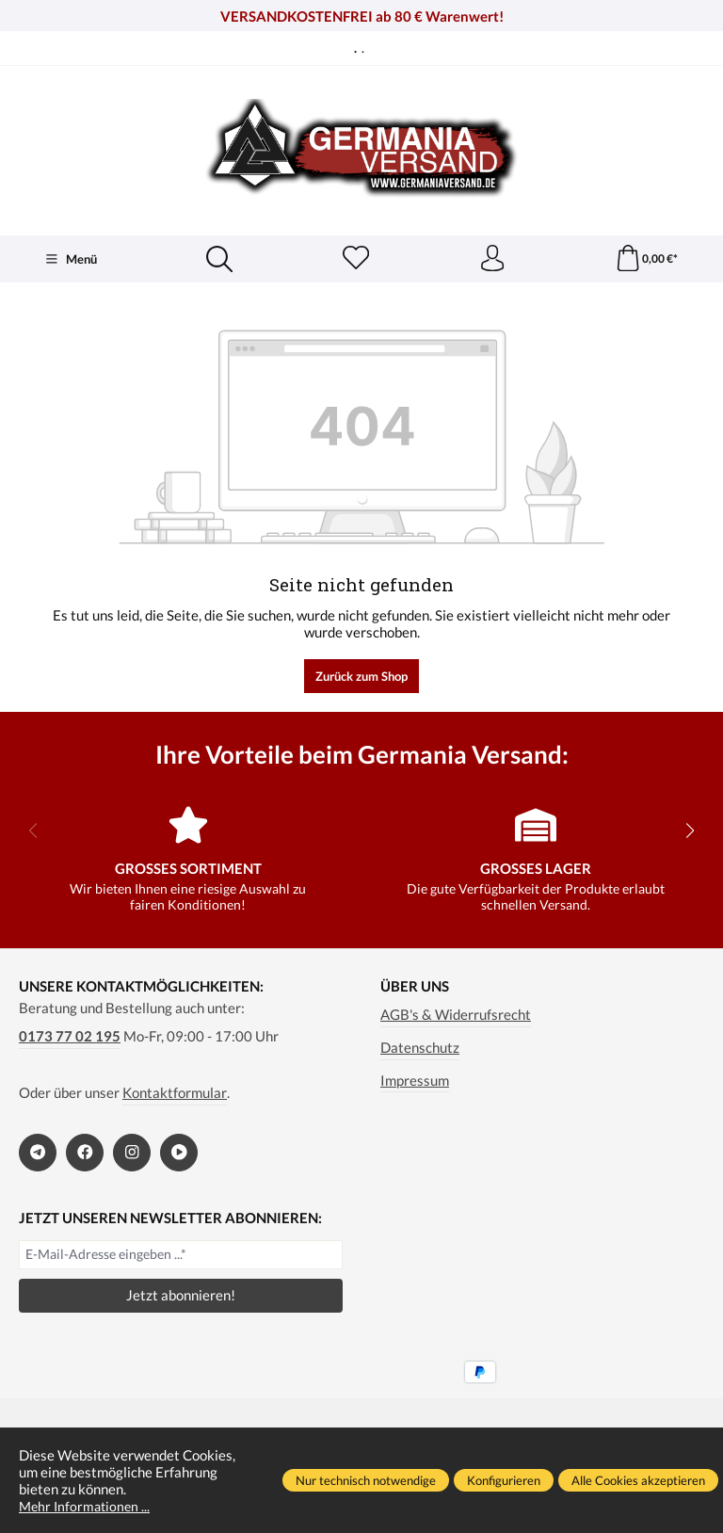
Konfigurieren (503, 1480)
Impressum (414, 1081)
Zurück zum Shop (361, 677)
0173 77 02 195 (69, 1037)
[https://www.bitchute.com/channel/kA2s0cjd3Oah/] (179, 1153)
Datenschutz (419, 1049)
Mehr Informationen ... (87, 1505)
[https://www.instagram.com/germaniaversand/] (132, 1153)
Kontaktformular (174, 1094)
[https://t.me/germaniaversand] (37, 1153)
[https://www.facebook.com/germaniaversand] (85, 1153)
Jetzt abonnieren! (180, 1296)
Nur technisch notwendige (366, 1480)
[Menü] (70, 259)
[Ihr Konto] (491, 260)
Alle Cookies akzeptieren (638, 1480)
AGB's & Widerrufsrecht (455, 1016)
